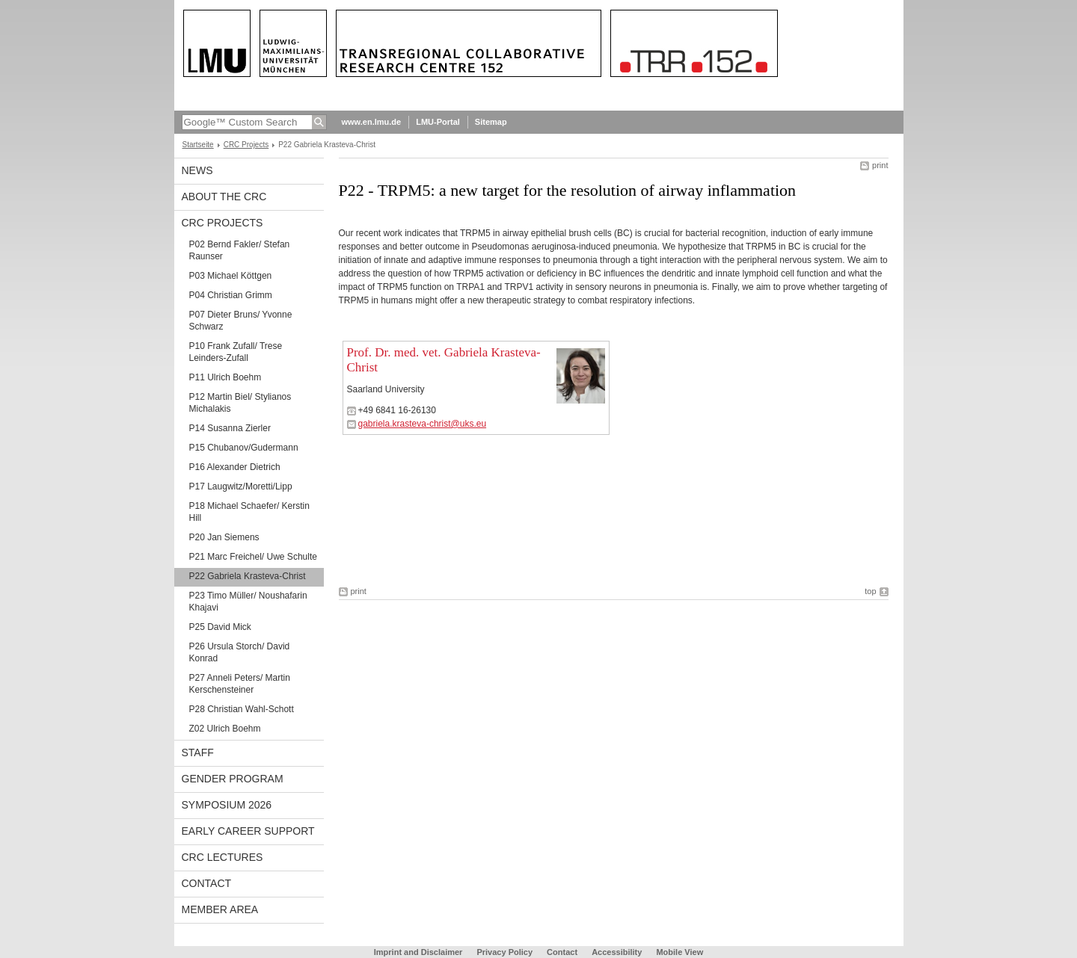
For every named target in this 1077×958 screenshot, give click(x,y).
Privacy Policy (504, 952)
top (870, 591)
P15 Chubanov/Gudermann (243, 447)
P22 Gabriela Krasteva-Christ (247, 576)
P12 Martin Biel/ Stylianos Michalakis (240, 403)
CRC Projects (246, 144)
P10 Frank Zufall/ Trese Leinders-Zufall (236, 352)
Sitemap (491, 121)
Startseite (198, 144)
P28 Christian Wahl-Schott (241, 709)
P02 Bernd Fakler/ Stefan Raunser (239, 250)
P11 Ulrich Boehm (225, 377)
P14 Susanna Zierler (230, 428)
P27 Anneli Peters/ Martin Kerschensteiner (239, 684)
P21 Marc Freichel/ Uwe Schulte (253, 556)
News (197, 170)
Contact (207, 883)
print (880, 165)
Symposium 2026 (227, 805)
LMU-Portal (438, 121)
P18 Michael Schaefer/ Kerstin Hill (249, 512)
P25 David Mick (220, 627)
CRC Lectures (222, 857)
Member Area (220, 909)
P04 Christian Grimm (230, 295)
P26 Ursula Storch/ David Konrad (239, 652)
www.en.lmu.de (372, 121)
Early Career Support (248, 831)
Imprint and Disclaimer (418, 952)
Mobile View (679, 952)
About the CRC (224, 197)
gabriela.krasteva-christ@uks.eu (422, 423)
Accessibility (618, 952)
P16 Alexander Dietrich (234, 467)
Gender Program (232, 779)
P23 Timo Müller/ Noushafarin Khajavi (248, 601)
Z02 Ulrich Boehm (225, 728)
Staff (198, 752)
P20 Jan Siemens (224, 537)
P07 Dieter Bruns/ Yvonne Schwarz (240, 320)
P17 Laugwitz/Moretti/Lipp (240, 486)
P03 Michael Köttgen (230, 276)
